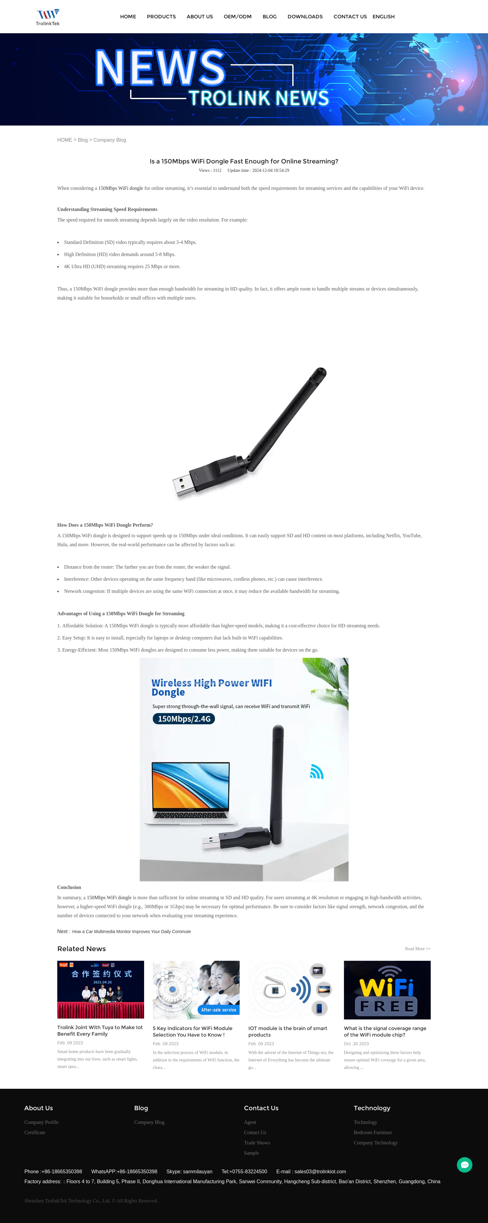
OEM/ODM (238, 17)
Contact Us (350, 17)
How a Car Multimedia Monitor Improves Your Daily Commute (131, 931)
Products (161, 17)
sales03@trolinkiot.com (319, 1171)
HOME (128, 17)
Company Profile (41, 1122)
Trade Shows (257, 1142)
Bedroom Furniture (373, 1132)
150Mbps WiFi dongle (120, 188)
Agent (250, 1122)
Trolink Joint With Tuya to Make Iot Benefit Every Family (100, 1030)
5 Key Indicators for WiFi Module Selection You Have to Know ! (192, 1031)
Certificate (34, 1132)
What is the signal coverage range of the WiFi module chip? (385, 1031)
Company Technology (376, 1142)
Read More (418, 948)
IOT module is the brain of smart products (287, 1031)
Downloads (305, 17)
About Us (200, 17)
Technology (365, 1122)
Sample (251, 1153)
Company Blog (110, 140)
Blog (270, 17)
